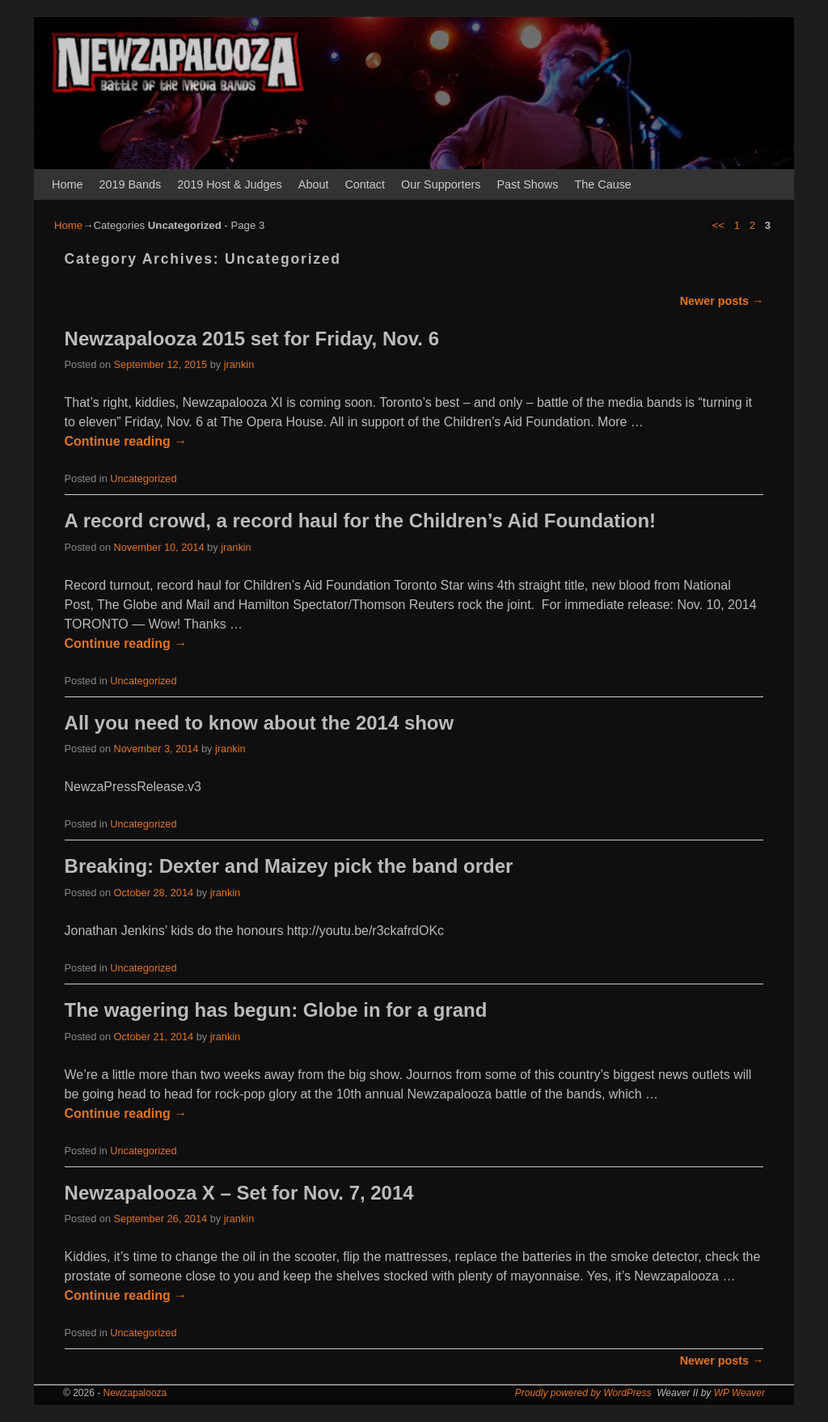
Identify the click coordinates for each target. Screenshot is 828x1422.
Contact (364, 184)
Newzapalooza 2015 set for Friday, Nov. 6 (252, 338)
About (313, 184)
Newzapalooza (135, 1393)
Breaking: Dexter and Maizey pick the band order (289, 866)
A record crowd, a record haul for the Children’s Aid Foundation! (360, 520)
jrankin (239, 364)
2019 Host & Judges (229, 184)
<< (718, 225)
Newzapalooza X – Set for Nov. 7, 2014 (239, 1193)
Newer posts (722, 300)
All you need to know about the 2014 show (259, 723)
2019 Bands (130, 184)
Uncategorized (143, 478)
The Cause (602, 184)
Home (67, 184)
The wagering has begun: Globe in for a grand (276, 1010)
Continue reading (126, 441)
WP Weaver (739, 1393)
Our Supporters (440, 184)
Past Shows (527, 184)
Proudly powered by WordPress (583, 1393)
